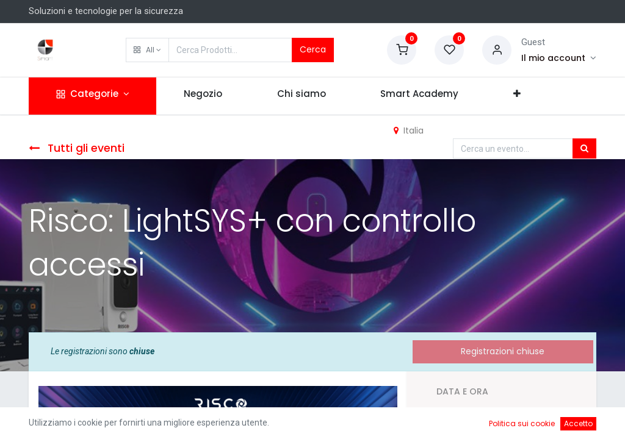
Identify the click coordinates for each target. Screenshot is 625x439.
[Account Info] (558, 58)
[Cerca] (584, 148)
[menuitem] (203, 96)
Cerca (313, 49)
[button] (147, 50)
